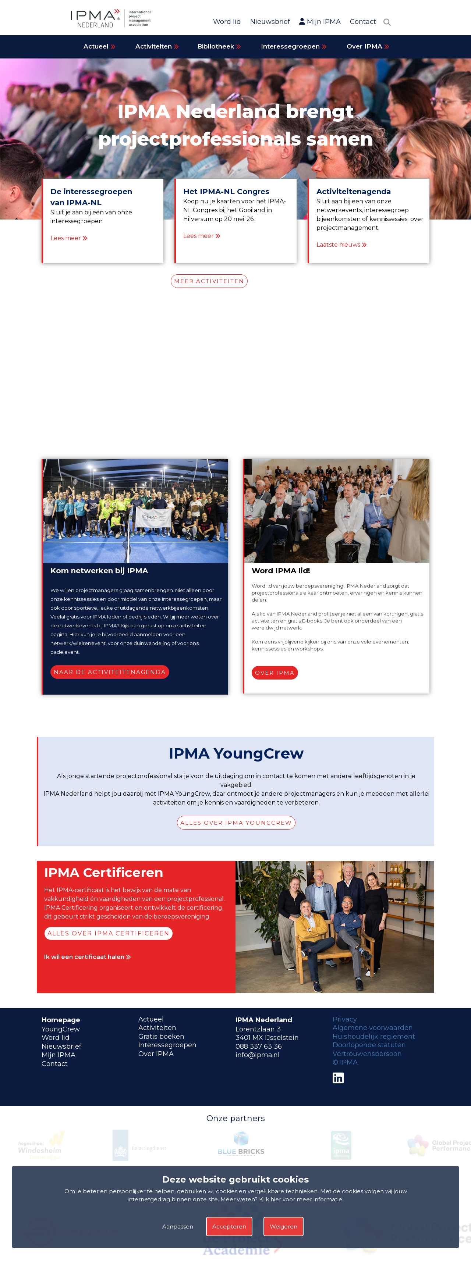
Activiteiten (157, 46)
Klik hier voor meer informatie (300, 1199)
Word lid (227, 22)
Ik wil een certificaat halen (87, 956)
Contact (363, 22)
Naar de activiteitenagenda (110, 671)
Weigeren (283, 1226)
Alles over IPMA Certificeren (108, 933)
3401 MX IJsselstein (267, 1038)
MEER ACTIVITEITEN (209, 281)
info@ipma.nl (258, 1055)
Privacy (345, 1019)
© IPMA (345, 1062)
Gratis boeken (161, 1037)
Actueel (100, 46)
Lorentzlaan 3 (258, 1029)
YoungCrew (61, 1029)
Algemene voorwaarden (373, 1028)
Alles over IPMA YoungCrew (236, 822)
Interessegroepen (294, 46)
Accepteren (229, 1226)
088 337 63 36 (259, 1046)
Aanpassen (177, 1226)
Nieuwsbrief (270, 22)
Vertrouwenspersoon (367, 1054)
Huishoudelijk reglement (374, 1037)
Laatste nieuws (338, 244)
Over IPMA (368, 46)
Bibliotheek (219, 46)
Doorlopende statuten (369, 1045)
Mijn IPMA (320, 22)
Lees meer (65, 238)
